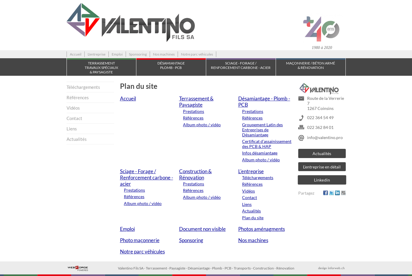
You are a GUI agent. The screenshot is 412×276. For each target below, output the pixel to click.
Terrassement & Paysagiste (196, 101)
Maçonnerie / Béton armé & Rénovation (310, 65)
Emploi (117, 54)
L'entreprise (96, 54)
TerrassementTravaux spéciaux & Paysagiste (101, 67)
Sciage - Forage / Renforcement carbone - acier (241, 65)
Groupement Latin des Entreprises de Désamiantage (262, 129)
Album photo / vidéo (202, 124)
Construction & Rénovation (195, 174)
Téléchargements (83, 87)
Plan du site (252, 217)
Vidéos (73, 108)
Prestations (193, 111)
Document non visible (202, 229)
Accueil (75, 54)
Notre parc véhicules (197, 54)
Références (78, 97)
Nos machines (164, 54)
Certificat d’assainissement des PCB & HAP (266, 144)
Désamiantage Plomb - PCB (171, 65)
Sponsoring (138, 54)
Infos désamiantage (259, 152)
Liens (72, 128)
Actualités (77, 139)
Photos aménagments (261, 229)
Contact (74, 118)
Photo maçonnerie (140, 240)
